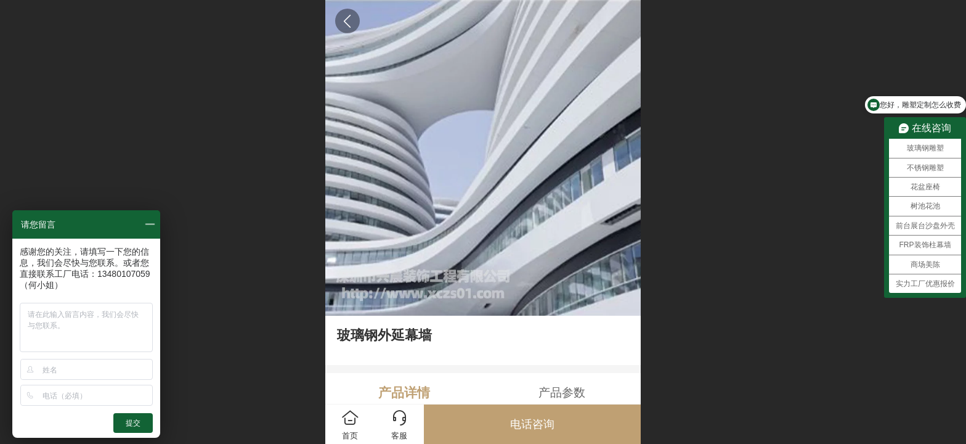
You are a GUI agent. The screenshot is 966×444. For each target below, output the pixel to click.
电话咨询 (532, 424)
